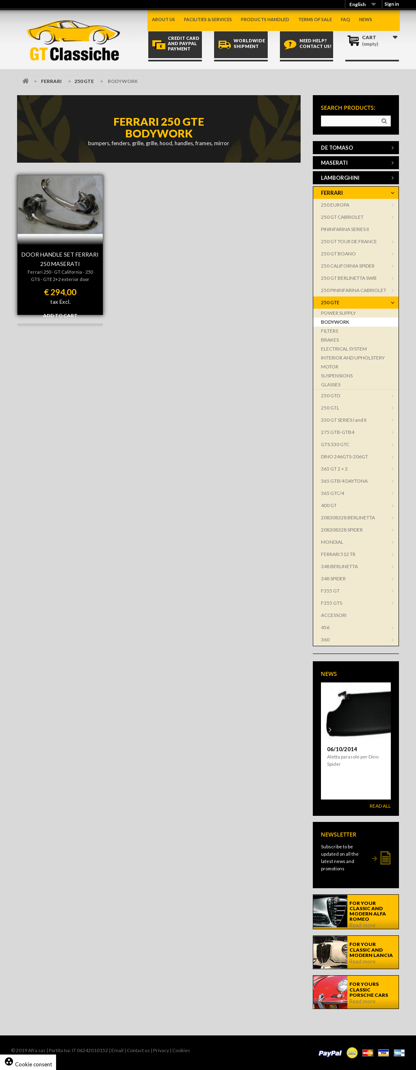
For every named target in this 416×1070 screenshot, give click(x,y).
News (365, 19)
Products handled (265, 19)
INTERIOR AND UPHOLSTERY (353, 358)
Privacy (161, 1050)
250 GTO (330, 395)
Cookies (181, 1050)
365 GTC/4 (332, 493)
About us (163, 19)
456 (325, 627)
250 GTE (84, 81)
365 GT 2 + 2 (334, 469)
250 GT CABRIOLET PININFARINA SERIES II (345, 223)
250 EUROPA (335, 205)
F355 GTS (331, 603)
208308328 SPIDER (342, 530)
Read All (380, 806)
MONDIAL (332, 542)
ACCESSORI (334, 615)
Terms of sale (315, 19)
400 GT (329, 505)
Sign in (391, 4)
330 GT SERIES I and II (343, 420)
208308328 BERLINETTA (348, 517)
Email (117, 1050)
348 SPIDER (333, 578)
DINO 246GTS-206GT (344, 456)
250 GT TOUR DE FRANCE (349, 241)
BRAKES (330, 340)
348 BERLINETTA (339, 566)
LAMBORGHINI (340, 177)
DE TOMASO (337, 147)
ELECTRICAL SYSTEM (344, 349)
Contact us (138, 1050)
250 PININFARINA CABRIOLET (353, 290)
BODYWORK (335, 322)
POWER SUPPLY (338, 313)
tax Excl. (60, 302)
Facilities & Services (208, 19)
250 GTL (330, 408)
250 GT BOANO (338, 254)
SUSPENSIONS (337, 376)
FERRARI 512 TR (338, 554)
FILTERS (329, 331)
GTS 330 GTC (335, 444)
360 (325, 639)
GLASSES (330, 384)
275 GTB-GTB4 (337, 432)
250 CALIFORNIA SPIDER (348, 266)
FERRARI (51, 81)
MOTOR (329, 367)
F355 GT (330, 591)
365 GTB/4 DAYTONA (344, 481)
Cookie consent (28, 1064)
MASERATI (334, 162)
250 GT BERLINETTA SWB (349, 278)
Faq (345, 19)
